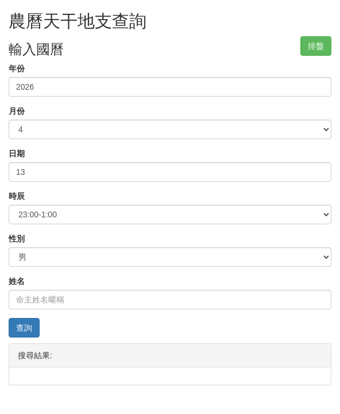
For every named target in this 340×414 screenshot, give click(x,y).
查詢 (24, 327)
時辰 (17, 196)
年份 (17, 68)
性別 (17, 238)
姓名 (17, 281)
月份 (17, 111)
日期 (17, 153)
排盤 (316, 46)
